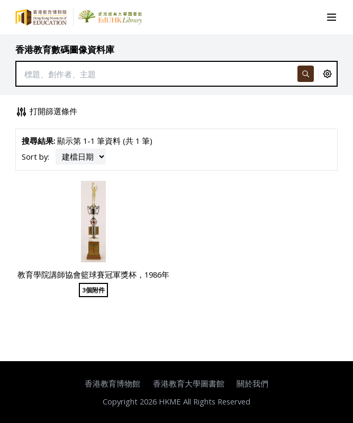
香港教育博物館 (112, 383)
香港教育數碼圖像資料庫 (64, 49)
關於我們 (252, 383)
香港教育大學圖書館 (188, 383)
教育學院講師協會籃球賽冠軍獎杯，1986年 (93, 274)
